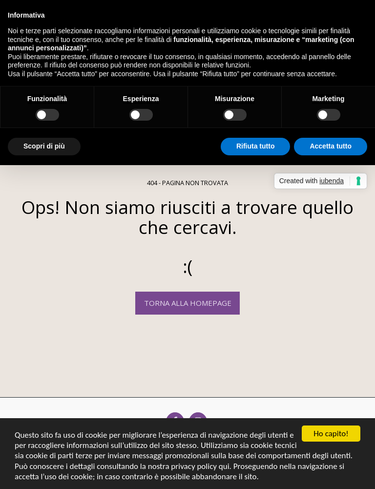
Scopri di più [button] (44, 146)
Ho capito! (330, 433)
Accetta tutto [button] (331, 146)
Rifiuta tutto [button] (255, 146)
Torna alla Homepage (187, 303)
